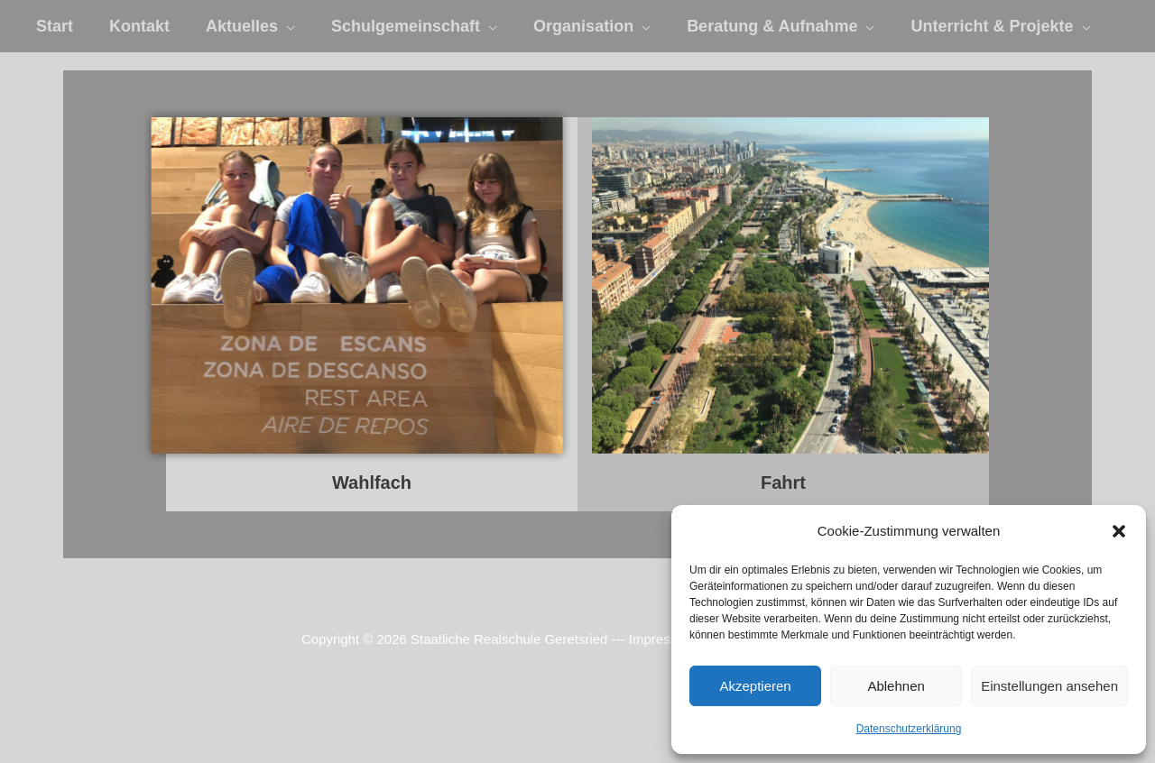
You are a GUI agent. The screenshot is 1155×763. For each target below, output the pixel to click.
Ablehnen (895, 686)
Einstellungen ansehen (1049, 686)
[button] (1119, 531)
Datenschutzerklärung (909, 728)
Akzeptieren (754, 686)
